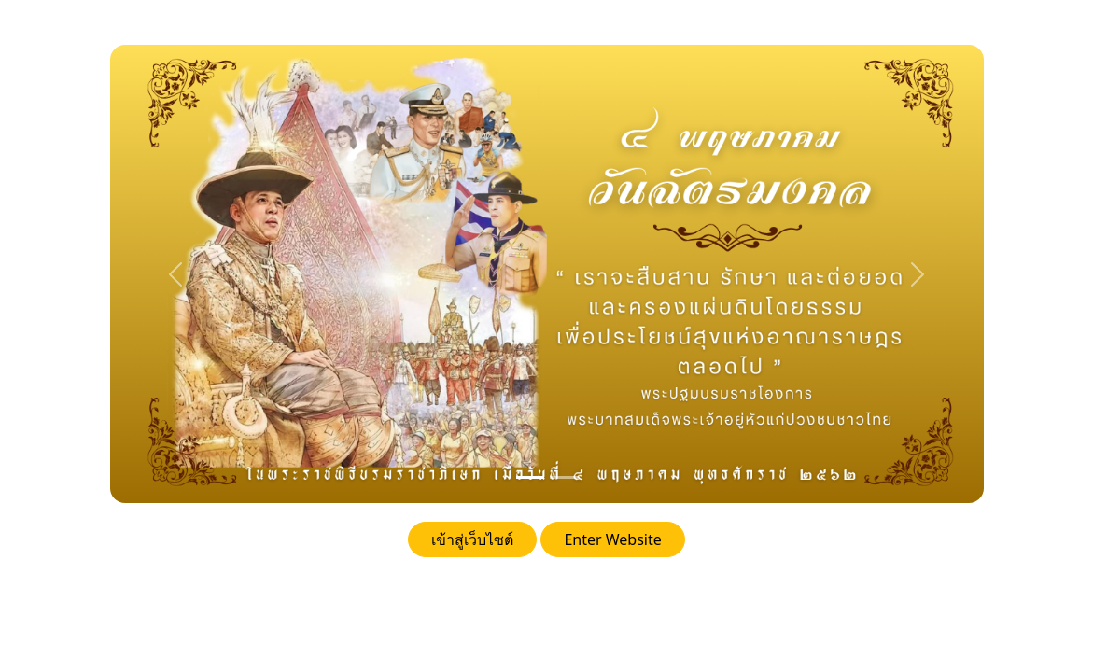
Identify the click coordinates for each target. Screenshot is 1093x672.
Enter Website (612, 539)
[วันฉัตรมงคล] (530, 477)
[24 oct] (564, 477)
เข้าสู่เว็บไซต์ (472, 539)
